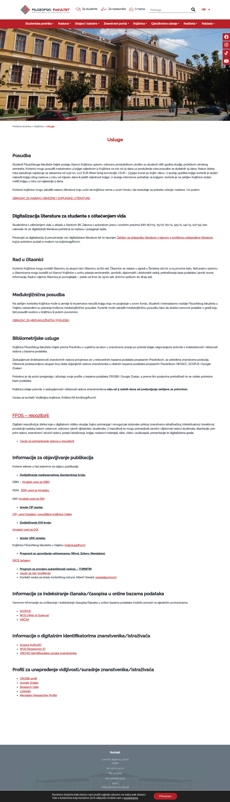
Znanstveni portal (115, 23)
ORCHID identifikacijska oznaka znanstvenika (48, 653)
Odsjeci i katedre (86, 23)
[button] (206, 9)
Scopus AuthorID (30, 645)
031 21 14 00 (117, 768)
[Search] (193, 10)
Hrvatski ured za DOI (25, 529)
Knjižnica (139, 23)
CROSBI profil (28, 678)
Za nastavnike (113, 9)
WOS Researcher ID (32, 649)
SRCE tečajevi (21, 560)
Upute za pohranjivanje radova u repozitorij (47, 441)
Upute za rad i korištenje (35, 573)
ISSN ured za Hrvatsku (35, 490)
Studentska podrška (38, 23)
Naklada (207, 23)
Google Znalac (29, 683)
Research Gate (29, 687)
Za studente (86, 9)
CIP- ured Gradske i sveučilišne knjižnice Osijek (42, 514)
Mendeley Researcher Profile (38, 695)
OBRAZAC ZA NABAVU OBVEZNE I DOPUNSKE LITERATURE (51, 198)
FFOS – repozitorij (31, 415)
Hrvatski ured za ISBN (36, 482)
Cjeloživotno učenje (164, 23)
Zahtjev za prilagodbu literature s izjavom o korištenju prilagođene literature (165, 237)
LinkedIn (25, 691)
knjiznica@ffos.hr (75, 545)
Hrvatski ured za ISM (31, 499)
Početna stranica (21, 126)
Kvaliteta (189, 23)
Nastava (63, 23)
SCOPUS (25, 611)
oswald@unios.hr (106, 577)
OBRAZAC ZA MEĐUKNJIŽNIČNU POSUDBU (40, 320)
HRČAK (24, 619)
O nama (137, 9)
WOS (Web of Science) (34, 615)
